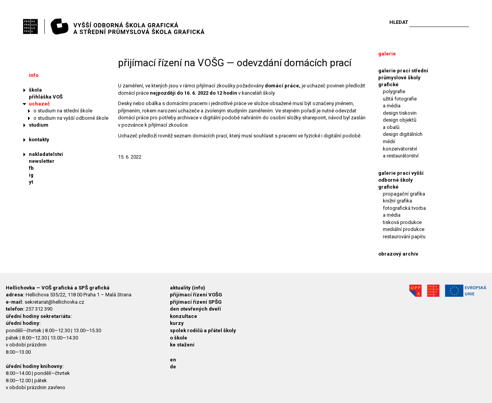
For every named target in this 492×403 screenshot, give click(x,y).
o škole (178, 338)
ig (31, 175)
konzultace (183, 316)
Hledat (398, 22)
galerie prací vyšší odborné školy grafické (401, 180)
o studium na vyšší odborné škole (70, 118)
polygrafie (394, 91)
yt (31, 182)
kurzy (177, 323)
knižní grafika (397, 201)
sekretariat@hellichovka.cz (54, 302)
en (173, 360)
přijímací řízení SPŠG (196, 302)
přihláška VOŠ (46, 97)
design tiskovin (400, 113)
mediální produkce (403, 229)
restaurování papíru (404, 236)
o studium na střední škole (62, 111)
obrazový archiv (398, 254)
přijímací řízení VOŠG (196, 295)
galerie (387, 54)
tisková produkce (402, 222)
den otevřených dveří (195, 309)
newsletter (42, 161)
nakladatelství (46, 154)
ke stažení (182, 345)
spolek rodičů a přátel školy (203, 330)
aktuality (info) (187, 288)
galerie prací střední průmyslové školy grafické (403, 77)
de (173, 367)
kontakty (39, 139)
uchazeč (39, 104)
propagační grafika (404, 194)
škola (35, 90)
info (33, 75)
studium (38, 125)
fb (31, 168)
